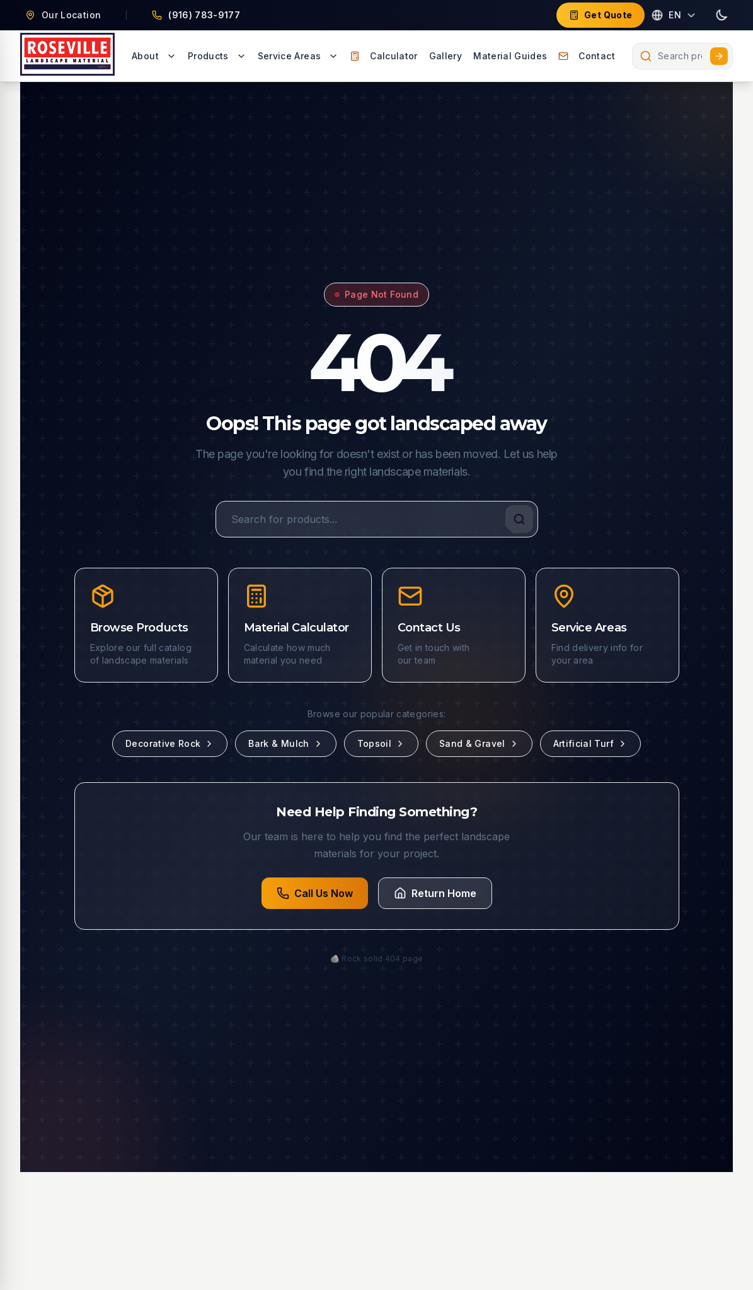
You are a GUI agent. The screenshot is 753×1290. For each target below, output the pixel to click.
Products (217, 55)
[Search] (519, 519)
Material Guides (510, 55)
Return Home (435, 893)
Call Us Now (315, 893)
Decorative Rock (169, 743)
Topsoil (381, 743)
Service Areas (298, 55)
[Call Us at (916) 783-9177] (196, 15)
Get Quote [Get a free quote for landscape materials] (600, 14)
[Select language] (674, 15)
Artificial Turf (590, 743)
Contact (586, 55)
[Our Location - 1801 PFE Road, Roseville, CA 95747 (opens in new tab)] (63, 15)
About (154, 55)
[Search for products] (377, 519)
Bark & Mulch (285, 743)
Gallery (445, 55)
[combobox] (682, 56)
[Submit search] (719, 56)
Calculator (384, 55)
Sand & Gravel (479, 743)
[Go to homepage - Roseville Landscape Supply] (67, 56)
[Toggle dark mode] (721, 15)
